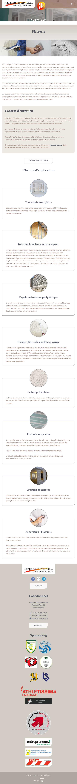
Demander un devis (38, 160)
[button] (71, 4)
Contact (38, 625)
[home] (18, 4)
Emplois (38, 586)
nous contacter (56, 145)
